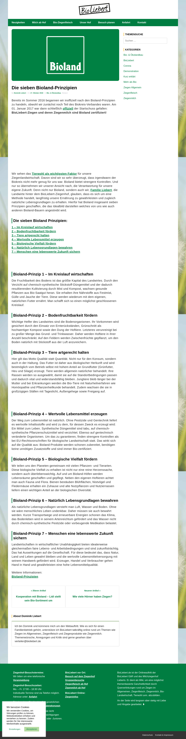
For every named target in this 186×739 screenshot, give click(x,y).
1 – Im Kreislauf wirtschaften (32, 227)
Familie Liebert (101, 190)
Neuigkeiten (18, 22)
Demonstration (131, 71)
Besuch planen (106, 22)
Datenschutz (147, 735)
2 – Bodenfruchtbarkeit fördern (34, 231)
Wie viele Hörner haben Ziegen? (92, 596)
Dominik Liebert (20, 93)
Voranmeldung (21, 680)
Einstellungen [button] (14, 729)
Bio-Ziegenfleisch (63, 22)
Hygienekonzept (51, 706)
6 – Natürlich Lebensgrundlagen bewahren (42, 247)
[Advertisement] (65, 143)
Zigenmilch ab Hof (75, 687)
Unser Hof (85, 22)
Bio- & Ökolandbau (54, 93)
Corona (127, 66)
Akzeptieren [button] (31, 729)
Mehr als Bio (130, 82)
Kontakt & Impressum (164, 735)
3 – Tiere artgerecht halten (30, 235)
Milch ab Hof (39, 22)
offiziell (68, 108)
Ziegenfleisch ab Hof (76, 684)
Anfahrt (126, 22)
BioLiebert (129, 60)
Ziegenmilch (130, 98)
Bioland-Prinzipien (25, 576)
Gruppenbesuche (74, 680)
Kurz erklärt (129, 76)
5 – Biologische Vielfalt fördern (34, 243)
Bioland (65, 93)
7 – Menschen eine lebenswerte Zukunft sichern (46, 251)
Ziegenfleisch (130, 93)
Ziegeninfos (71, 697)
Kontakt (141, 22)
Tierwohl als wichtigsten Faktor (54, 173)
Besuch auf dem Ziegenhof (80, 676)
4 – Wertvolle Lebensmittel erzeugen (38, 239)
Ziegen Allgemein (132, 87)
